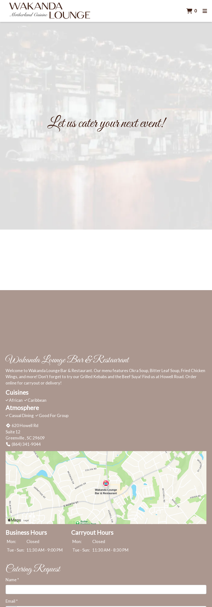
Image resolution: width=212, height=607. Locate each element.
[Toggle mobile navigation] (205, 11)
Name (11, 579)
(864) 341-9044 (23, 444)
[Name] (106, 589)
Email (10, 601)
